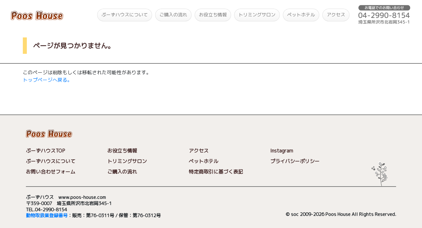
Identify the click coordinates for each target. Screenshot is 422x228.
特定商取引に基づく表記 (216, 171)
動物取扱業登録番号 (47, 216)
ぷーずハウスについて (124, 14)
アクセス (336, 14)
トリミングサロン (256, 14)
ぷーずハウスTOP (45, 150)
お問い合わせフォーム (50, 171)
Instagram (281, 150)
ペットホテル (301, 14)
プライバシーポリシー (295, 161)
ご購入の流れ (173, 14)
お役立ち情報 (213, 14)
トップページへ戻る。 (47, 79)
